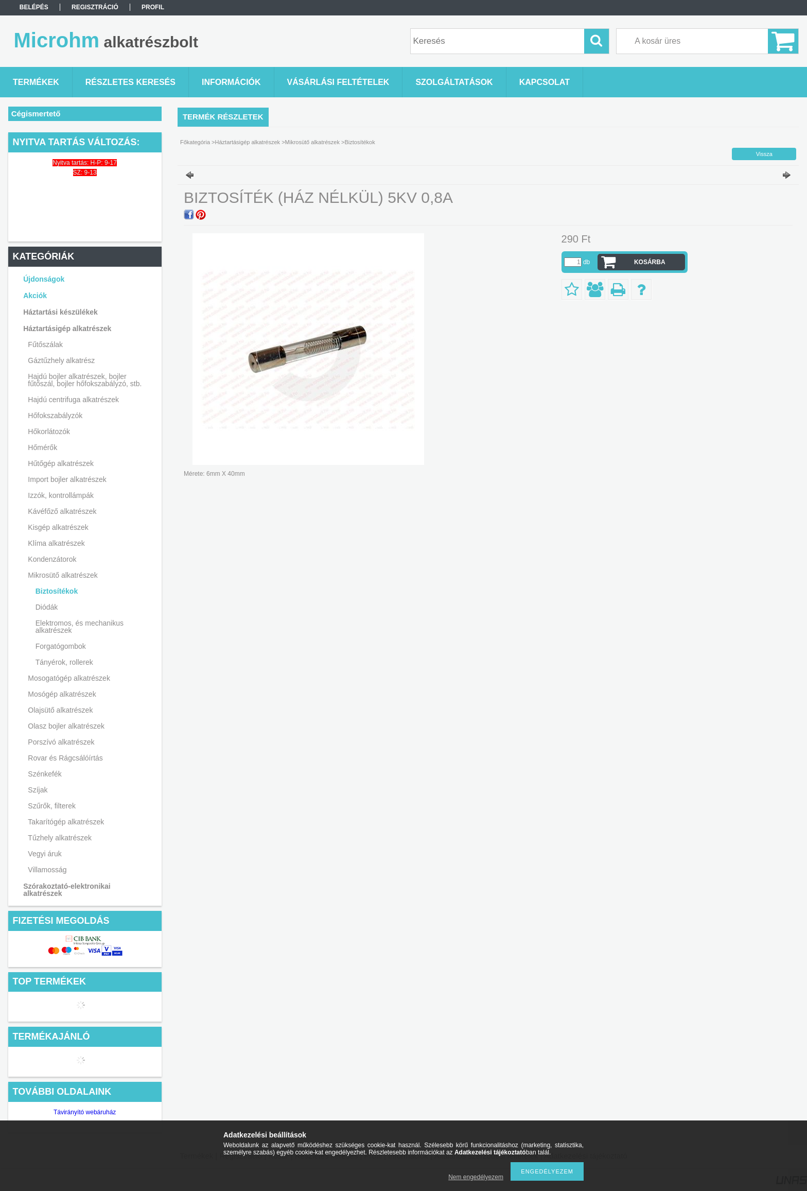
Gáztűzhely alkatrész (61, 360)
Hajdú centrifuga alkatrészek (73, 399)
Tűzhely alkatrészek (60, 838)
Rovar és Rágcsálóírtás (65, 758)
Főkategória (195, 142)
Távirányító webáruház (85, 1112)
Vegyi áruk (44, 854)
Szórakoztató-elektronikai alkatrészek (67, 889)
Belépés (34, 7)
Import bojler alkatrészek (67, 479)
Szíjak (37, 790)
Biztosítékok (57, 591)
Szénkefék (44, 774)
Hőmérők (42, 447)
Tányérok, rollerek (64, 662)
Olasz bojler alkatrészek (66, 726)
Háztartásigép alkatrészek (67, 328)
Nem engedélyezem (475, 1177)
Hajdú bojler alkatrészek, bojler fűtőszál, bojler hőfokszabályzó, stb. (85, 380)
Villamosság (47, 870)
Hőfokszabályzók (55, 415)
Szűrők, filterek (52, 806)
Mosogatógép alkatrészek (69, 678)
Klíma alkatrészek (56, 543)
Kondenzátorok (52, 559)
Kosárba (649, 262)
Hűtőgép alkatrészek (61, 463)
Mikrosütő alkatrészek (62, 575)
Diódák (47, 607)
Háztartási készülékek (60, 312)
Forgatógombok (61, 646)
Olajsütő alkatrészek (60, 710)
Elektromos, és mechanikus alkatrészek (80, 626)
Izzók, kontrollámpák (61, 495)
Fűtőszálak (45, 344)
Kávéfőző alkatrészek (62, 511)
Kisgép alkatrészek (58, 527)
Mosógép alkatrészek (62, 694)
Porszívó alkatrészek (61, 742)
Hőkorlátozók (49, 431)
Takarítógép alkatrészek (66, 822)
